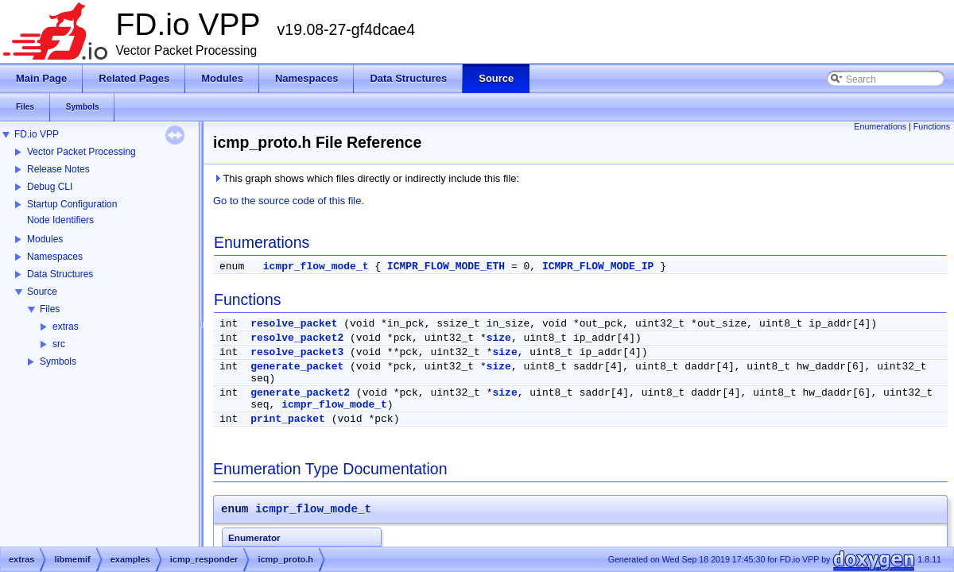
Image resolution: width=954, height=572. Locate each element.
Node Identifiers (60, 220)
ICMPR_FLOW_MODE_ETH (446, 266)
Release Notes (58, 169)
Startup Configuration (72, 204)
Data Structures (60, 274)
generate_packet (296, 367)
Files (50, 309)
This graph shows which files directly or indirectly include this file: (366, 178)
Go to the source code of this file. (288, 201)
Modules (45, 239)
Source (42, 291)
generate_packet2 (300, 393)
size (499, 338)
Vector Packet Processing (81, 151)
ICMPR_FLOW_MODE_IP (597, 266)
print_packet (287, 419)
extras (65, 326)
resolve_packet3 (296, 352)
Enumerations (880, 126)
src (58, 344)
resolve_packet (293, 324)
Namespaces (55, 256)
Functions (931, 126)
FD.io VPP (36, 134)
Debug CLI (49, 186)
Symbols (58, 361)
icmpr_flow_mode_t (316, 266)
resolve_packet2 (296, 338)
